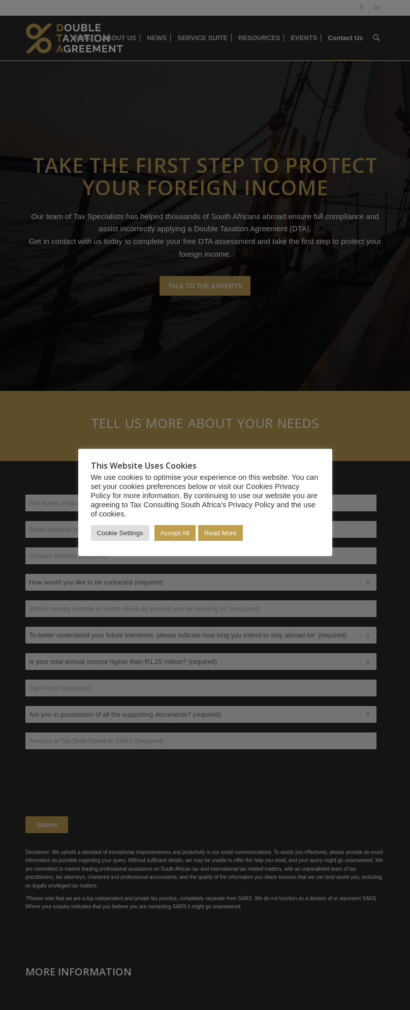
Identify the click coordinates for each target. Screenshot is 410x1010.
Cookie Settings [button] (120, 533)
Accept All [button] (175, 533)
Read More (220, 533)
